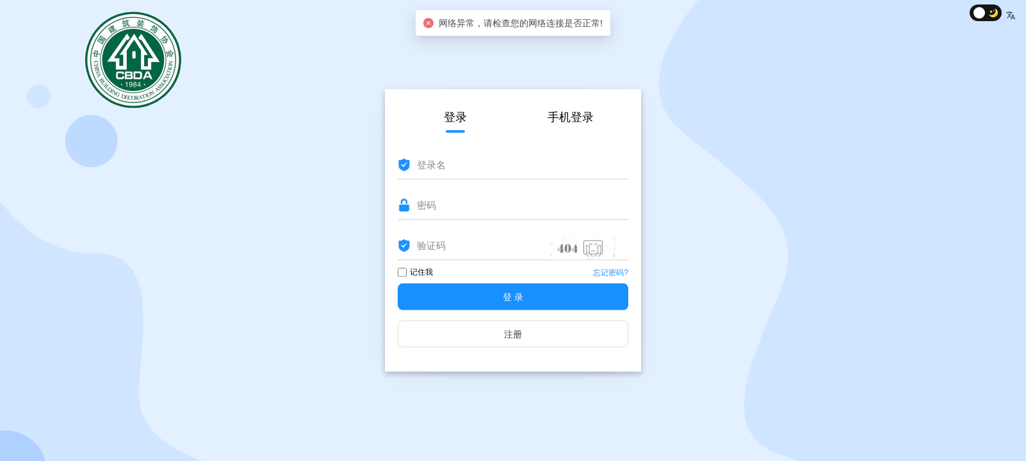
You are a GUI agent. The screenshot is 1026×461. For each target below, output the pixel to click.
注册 (513, 335)
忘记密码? (610, 273)
